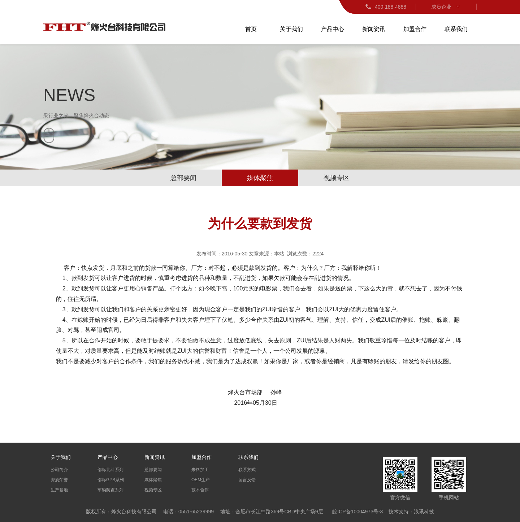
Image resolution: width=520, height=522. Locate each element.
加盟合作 (414, 29)
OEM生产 (200, 479)
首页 (251, 29)
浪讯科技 (424, 511)
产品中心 (332, 29)
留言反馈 (247, 479)
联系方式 (247, 469)
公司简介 (59, 469)
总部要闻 (183, 177)
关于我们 (291, 29)
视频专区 (337, 177)
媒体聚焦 (260, 177)
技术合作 (200, 489)
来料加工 (200, 469)
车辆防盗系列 (111, 489)
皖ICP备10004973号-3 (357, 511)
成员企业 (446, 7)
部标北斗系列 (111, 469)
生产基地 (59, 489)
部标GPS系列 (111, 479)
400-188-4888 (385, 7)
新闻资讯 (373, 29)
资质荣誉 (59, 479)
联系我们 (456, 29)
